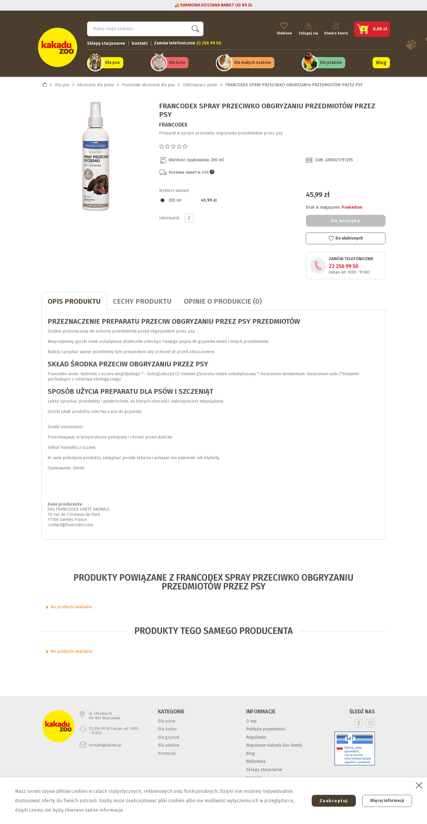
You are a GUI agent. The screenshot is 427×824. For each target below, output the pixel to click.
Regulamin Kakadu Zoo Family (274, 744)
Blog (381, 62)
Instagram (370, 722)
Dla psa (112, 62)
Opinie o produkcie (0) (223, 301)
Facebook (358, 722)
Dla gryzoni (168, 736)
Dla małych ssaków (252, 62)
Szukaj (194, 28)
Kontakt (140, 42)
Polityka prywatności (265, 728)
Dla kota (177, 62)
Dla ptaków (331, 62)
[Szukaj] (145, 28)
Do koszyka (345, 220)
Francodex (173, 124)
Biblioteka (255, 760)
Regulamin (256, 736)
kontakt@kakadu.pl (105, 744)
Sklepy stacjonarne (106, 42)
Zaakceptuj (332, 800)
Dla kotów (167, 728)
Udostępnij (189, 217)
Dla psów (166, 720)
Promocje (167, 752)
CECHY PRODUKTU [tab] (142, 301)
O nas (251, 720)
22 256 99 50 (343, 266)
